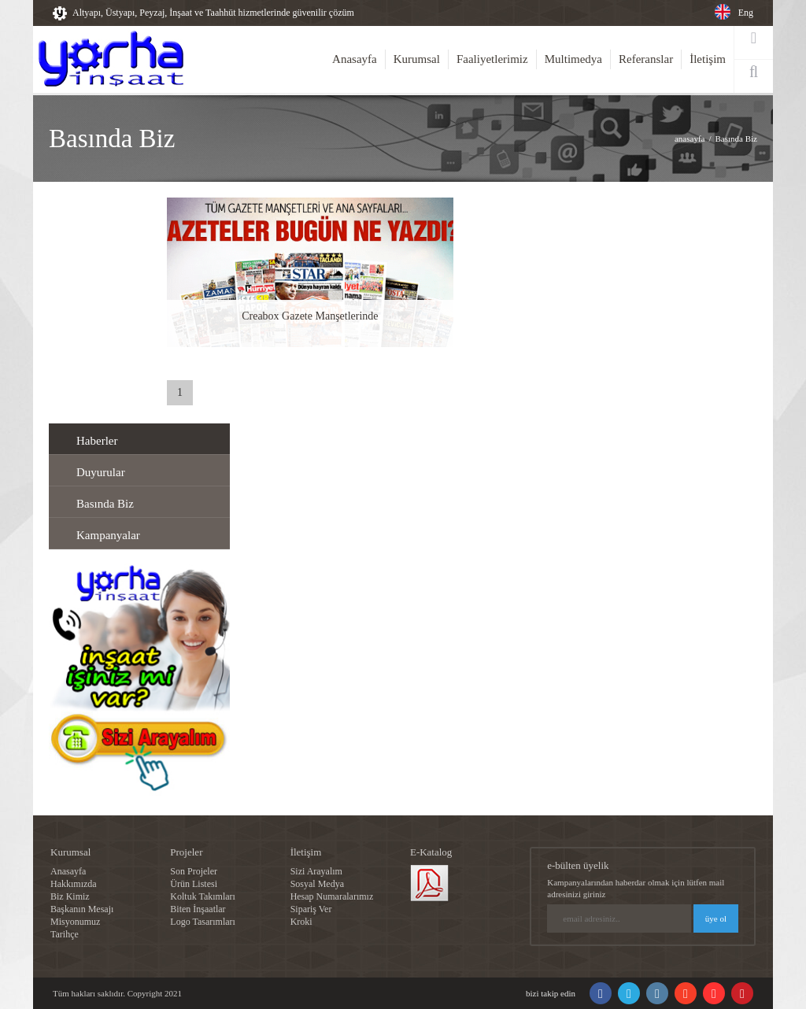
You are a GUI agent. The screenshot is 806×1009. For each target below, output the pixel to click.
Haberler (96, 440)
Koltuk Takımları (202, 896)
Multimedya (573, 59)
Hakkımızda (73, 883)
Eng (745, 12)
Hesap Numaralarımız (332, 896)
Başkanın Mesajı (81, 909)
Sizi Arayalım (316, 871)
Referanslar (646, 59)
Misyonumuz (75, 921)
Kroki (301, 921)
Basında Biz (736, 138)
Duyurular (100, 472)
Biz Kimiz (70, 896)
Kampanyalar (108, 535)
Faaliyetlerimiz (492, 59)
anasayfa (689, 138)
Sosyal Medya (317, 883)
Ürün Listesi (193, 883)
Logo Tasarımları (202, 921)
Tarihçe (64, 934)
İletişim (708, 59)
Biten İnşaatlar (197, 909)
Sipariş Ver (311, 909)
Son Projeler (193, 871)
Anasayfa (354, 59)
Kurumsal (417, 59)
